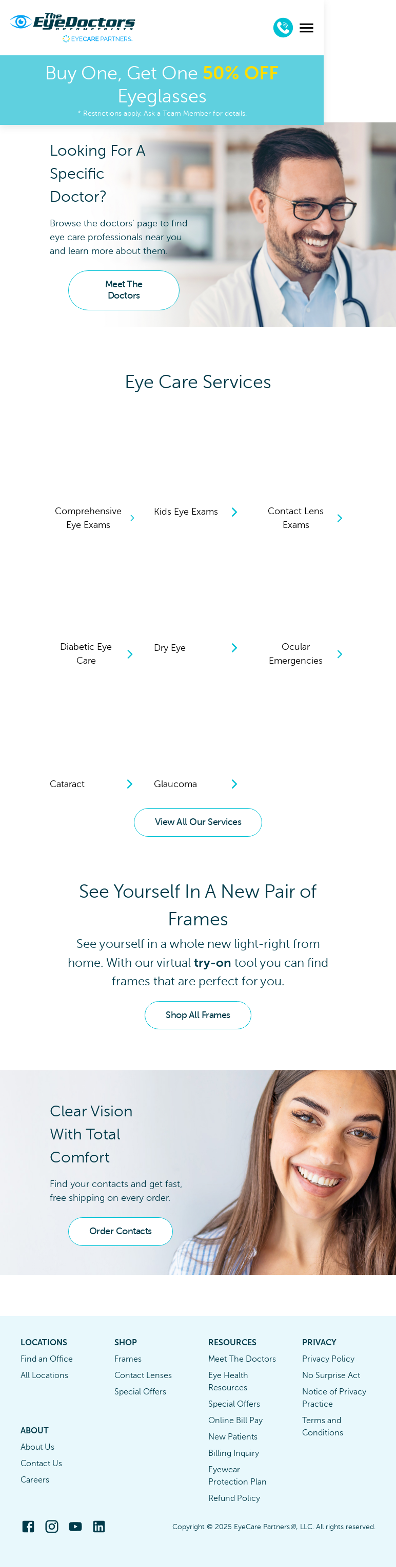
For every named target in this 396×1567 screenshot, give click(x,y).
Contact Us (41, 1463)
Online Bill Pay (235, 1420)
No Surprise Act (331, 1375)
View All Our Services (198, 822)
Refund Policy (234, 1498)
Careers (35, 1480)
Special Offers (140, 1391)
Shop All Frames (198, 1015)
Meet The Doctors (124, 290)
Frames (128, 1359)
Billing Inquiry (233, 1453)
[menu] (379, 28)
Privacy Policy (328, 1359)
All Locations (44, 1375)
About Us (37, 1447)
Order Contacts (120, 1231)
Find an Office (47, 1359)
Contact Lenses (143, 1375)
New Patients (233, 1437)
